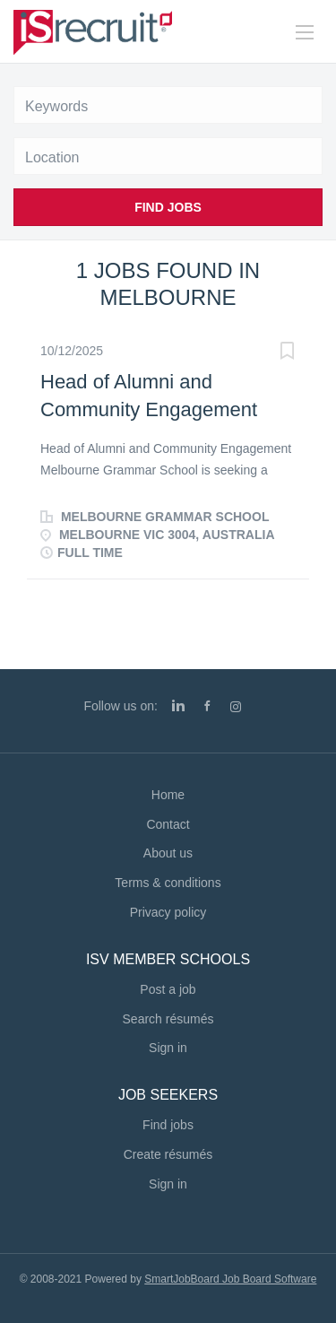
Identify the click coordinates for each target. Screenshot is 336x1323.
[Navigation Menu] (305, 32)
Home (168, 795)
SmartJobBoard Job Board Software (230, 1279)
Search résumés (168, 1019)
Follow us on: (120, 706)
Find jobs (168, 1125)
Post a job (167, 989)
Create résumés (168, 1154)
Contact (167, 824)
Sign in (168, 1047)
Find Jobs (168, 207)
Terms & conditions (167, 882)
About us (168, 853)
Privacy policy (168, 912)
